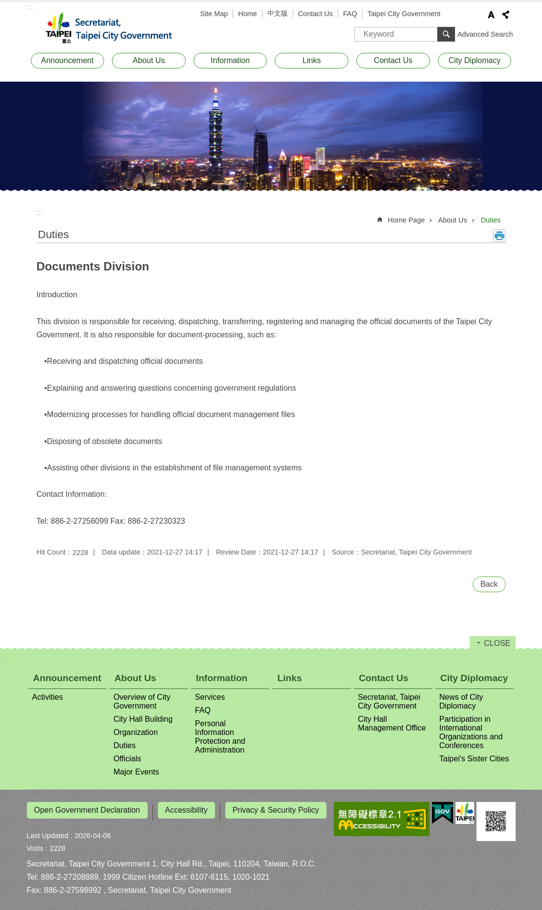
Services (210, 697)
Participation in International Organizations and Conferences (471, 732)
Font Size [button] (491, 14)
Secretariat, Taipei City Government (114, 28)
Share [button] (506, 14)
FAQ (350, 14)
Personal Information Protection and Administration (220, 736)
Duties (491, 220)
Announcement (67, 60)
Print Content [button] (499, 235)
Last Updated (48, 831)
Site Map (214, 14)
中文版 (277, 13)
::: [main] (40, 212)
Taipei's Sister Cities (474, 759)
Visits (35, 844)
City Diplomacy (475, 60)
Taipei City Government (404, 14)
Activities (47, 697)
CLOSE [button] (497, 643)
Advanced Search (485, 34)
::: (30, 6)
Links (312, 60)
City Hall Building (143, 719)
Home (247, 14)
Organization (135, 732)
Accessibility (186, 810)
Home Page (406, 220)
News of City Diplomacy (461, 701)
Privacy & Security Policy (276, 810)
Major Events (136, 772)
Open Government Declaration (87, 810)
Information (230, 60)
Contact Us (315, 14)
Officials (127, 759)
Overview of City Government (141, 701)
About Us (149, 60)
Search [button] (446, 34)
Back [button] (489, 584)
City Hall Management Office (392, 723)
